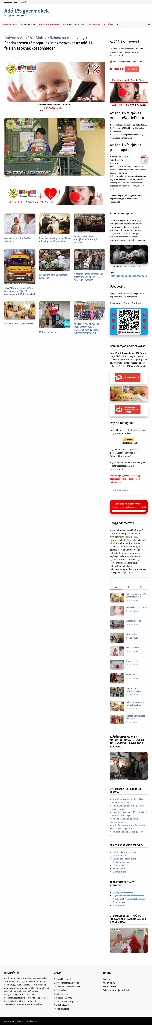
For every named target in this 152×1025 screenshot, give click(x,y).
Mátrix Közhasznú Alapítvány (66, 1001)
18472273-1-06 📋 (54, 107)
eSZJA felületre (127, 128)
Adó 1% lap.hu (109, 983)
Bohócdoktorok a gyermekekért (19, 323)
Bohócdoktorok (132, 647)
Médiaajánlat (32, 1021)
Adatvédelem (20, 1021)
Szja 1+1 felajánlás (62, 1005)
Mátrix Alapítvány (120, 490)
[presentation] (116, 587)
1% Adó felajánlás (61, 1009)
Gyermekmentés (9, 24)
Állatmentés (94, 24)
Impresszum (9, 1021)
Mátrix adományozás (49, 332)
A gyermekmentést (129, 895)
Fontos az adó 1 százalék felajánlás (134, 689)
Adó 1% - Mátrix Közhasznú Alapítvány (52, 37)
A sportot (119, 902)
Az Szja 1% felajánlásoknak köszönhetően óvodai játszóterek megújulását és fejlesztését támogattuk (87, 328)
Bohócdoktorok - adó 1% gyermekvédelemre (136, 703)
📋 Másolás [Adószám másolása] (132, 69)
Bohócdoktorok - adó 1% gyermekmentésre (136, 595)
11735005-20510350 (130, 266)
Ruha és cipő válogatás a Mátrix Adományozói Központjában (54, 240)
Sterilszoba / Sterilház (63, 997)
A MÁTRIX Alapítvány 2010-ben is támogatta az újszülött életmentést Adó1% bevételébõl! (19, 291)
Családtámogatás (133, 621)
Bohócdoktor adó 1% (49, 24)
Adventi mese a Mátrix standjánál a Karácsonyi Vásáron (85, 239)
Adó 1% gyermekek (26, 10)
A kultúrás (119, 905)
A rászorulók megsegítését (129, 898)
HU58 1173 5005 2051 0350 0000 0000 (128, 276)
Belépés (24, 2)
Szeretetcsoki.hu (61, 994)
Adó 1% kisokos (109, 986)
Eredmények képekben (73, 24)
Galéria (10, 37)
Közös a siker (131, 634)
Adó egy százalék (61, 990)
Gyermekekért (132, 661)
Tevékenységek (28, 24)
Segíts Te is (131, 674)
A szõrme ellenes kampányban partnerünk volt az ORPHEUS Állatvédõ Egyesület (88, 276)
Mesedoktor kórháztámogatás (66, 983)
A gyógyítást (123, 892)
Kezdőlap (108, 24)
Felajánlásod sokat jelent (136, 607)
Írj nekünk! (128, 572)
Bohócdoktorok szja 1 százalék (116, 990)
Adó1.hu (106, 979)
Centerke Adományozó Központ (67, 986)
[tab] (116, 587)
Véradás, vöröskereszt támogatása (135, 717)
